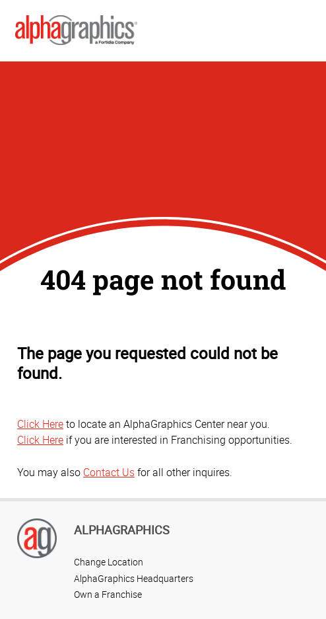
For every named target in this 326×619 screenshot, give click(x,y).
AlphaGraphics (122, 530)
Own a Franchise (108, 594)
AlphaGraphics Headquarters (133, 578)
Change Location (108, 562)
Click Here (40, 424)
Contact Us (109, 472)
